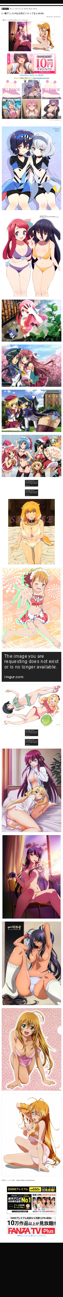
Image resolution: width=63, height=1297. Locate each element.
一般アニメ (5, 8)
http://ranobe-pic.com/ (41, 78)
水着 (35, 8)
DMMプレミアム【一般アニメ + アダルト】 (31, 1226)
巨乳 (30, 8)
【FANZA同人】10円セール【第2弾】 (31, 64)
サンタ (12, 8)
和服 (26, 8)
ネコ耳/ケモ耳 (19, 8)
